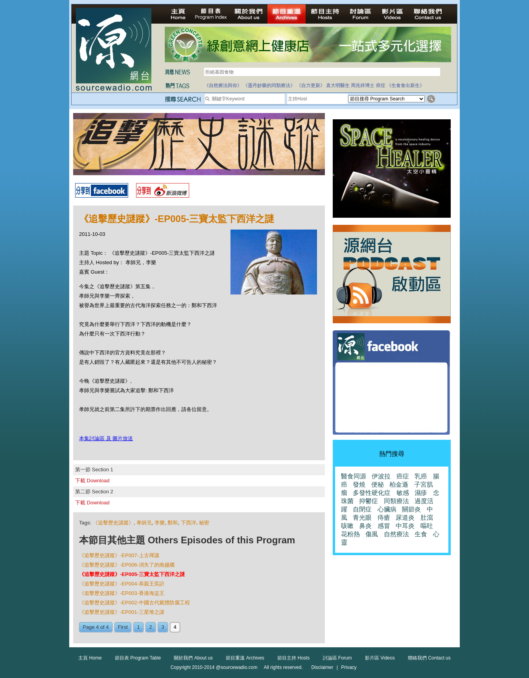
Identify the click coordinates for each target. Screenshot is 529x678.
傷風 (371, 534)
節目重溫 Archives (245, 658)
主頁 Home (89, 658)
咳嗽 (347, 525)
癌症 (380, 85)
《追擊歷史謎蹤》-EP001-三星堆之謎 (121, 612)
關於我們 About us (193, 658)
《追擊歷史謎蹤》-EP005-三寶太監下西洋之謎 (132, 574)
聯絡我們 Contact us (429, 658)
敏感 (402, 492)
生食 (421, 534)
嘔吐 (426, 525)
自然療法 (396, 534)
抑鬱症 (368, 501)
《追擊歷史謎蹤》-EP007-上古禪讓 (119, 555)
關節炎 (411, 509)
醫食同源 (353, 476)
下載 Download (92, 480)
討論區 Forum (337, 658)
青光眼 (362, 517)
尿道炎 (405, 517)
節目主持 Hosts (293, 658)
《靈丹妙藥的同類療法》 (269, 85)
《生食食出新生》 (405, 85)
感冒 (384, 525)
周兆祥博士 (362, 85)
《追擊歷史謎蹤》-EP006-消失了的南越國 (127, 565)
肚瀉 (426, 517)
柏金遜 (398, 484)
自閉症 (362, 509)
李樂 (160, 523)
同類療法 (396, 501)
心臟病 (387, 509)
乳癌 (421, 476)
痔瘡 (384, 517)
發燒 (359, 484)
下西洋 (188, 523)
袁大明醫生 (338, 85)
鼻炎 (365, 525)
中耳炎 (405, 525)
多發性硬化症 (372, 492)
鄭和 (173, 523)
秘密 (204, 523)
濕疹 (421, 492)
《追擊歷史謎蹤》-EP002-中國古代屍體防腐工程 (134, 603)
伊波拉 (381, 476)
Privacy (348, 667)
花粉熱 (350, 534)
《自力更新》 (311, 85)
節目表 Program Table (138, 658)
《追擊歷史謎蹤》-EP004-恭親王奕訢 (121, 584)
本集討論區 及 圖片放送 (106, 438)
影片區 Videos (380, 658)
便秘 (377, 484)
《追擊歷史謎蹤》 (113, 523)
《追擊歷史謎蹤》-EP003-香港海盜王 (121, 593)
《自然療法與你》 (223, 85)
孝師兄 (144, 523)
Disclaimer (322, 667)
